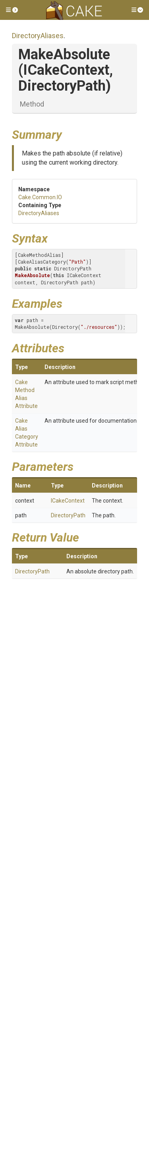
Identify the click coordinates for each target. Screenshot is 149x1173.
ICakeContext (68, 500)
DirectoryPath (68, 515)
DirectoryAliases (38, 35)
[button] (12, 10)
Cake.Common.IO (40, 197)
